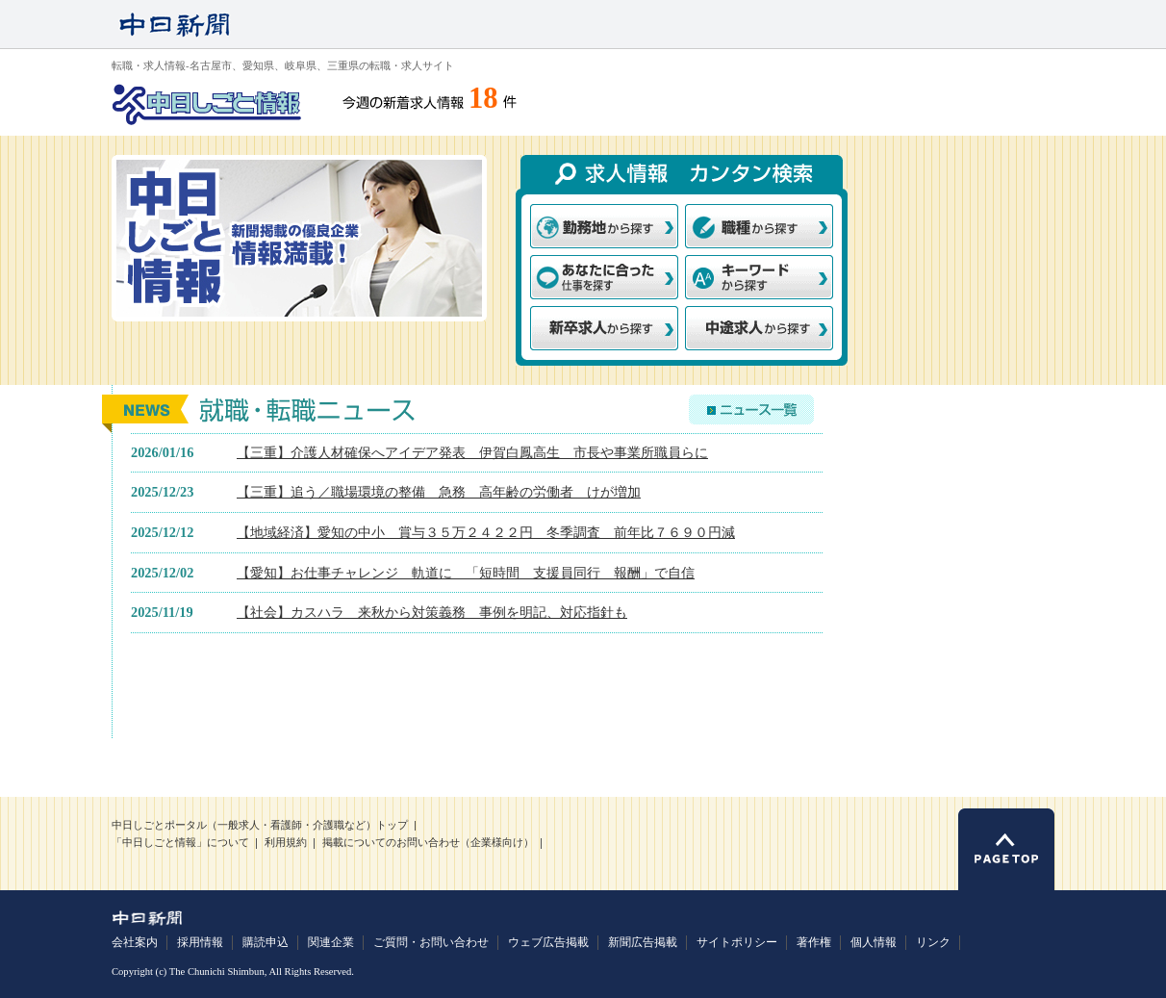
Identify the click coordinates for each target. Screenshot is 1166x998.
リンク (933, 942)
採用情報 (200, 942)
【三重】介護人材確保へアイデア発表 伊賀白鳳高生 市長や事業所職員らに (472, 452)
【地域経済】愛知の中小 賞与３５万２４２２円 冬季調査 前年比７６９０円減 (486, 532)
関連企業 (331, 942)
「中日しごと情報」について (180, 842)
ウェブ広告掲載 (548, 942)
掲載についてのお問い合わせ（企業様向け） (428, 842)
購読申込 (265, 942)
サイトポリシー (737, 942)
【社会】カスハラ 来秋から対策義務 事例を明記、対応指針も (432, 612)
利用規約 (286, 842)
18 (483, 98)
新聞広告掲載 (642, 942)
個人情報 (873, 942)
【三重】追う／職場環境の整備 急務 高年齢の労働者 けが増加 (439, 491)
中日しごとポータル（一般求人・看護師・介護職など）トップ (260, 825)
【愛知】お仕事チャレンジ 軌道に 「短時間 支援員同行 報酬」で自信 (466, 572)
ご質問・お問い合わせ (431, 942)
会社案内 (135, 942)
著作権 (814, 942)
